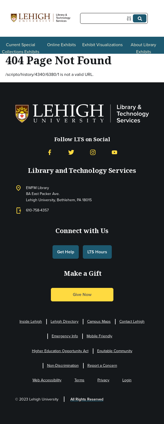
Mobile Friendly (99, 336)
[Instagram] (93, 152)
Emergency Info (65, 336)
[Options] (130, 18)
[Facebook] (49, 152)
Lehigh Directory (64, 321)
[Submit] (139, 18)
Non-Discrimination (63, 365)
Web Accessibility (46, 380)
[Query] (114, 18)
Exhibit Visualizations (102, 45)
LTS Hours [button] (97, 252)
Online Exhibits (61, 45)
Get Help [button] (65, 252)
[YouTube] (114, 152)
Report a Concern (102, 365)
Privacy (103, 380)
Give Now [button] (82, 294)
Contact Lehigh (132, 321)
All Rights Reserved (86, 399)
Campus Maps (99, 321)
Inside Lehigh (30, 321)
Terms (79, 380)
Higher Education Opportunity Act (60, 351)
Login (127, 380)
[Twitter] (71, 152)
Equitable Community (114, 351)
